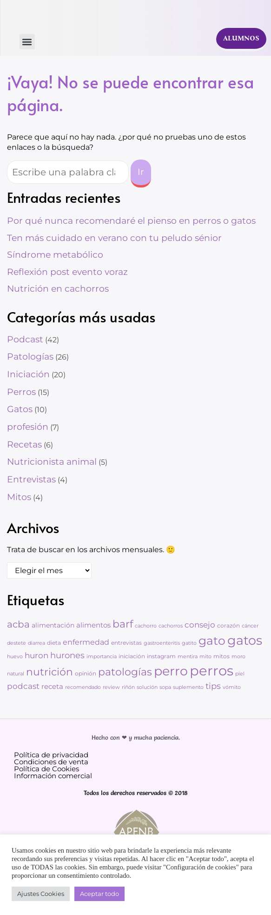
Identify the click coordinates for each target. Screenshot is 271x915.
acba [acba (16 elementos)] (18, 624)
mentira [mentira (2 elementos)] (188, 657)
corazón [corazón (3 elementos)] (228, 625)
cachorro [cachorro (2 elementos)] (146, 626)
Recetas (24, 444)
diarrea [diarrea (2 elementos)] (36, 643)
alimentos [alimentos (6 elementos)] (93, 625)
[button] (27, 41)
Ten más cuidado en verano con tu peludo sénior (114, 238)
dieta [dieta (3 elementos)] (54, 642)
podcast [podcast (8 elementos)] (23, 686)
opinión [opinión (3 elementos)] (85, 673)
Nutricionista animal (52, 461)
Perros (21, 392)
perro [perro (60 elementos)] (171, 671)
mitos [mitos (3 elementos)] (221, 656)
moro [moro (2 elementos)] (238, 657)
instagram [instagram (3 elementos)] (161, 656)
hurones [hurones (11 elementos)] (67, 655)
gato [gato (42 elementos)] (211, 641)
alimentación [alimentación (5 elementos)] (53, 625)
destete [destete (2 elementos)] (16, 643)
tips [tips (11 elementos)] (213, 686)
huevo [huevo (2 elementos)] (15, 657)
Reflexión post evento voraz (67, 272)
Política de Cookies (46, 768)
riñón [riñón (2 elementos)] (128, 687)
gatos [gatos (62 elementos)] (244, 640)
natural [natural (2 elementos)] (15, 674)
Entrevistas (31, 479)
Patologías (30, 356)
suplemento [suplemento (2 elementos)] (188, 687)
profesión (27, 426)
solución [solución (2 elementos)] (147, 687)
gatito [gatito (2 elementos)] (189, 643)
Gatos (20, 409)
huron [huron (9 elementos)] (36, 655)
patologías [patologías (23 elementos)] (125, 672)
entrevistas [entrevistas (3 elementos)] (126, 642)
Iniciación (28, 374)
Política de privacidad (51, 754)
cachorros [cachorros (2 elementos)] (171, 626)
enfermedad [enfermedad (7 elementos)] (86, 642)
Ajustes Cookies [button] (40, 893)
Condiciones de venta (51, 761)
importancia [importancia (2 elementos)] (101, 657)
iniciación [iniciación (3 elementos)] (132, 656)
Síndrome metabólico (55, 254)
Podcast (25, 339)
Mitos (19, 497)
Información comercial (53, 775)
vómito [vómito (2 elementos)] (232, 687)
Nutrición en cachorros (58, 288)
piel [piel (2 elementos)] (240, 674)
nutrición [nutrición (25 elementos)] (49, 671)
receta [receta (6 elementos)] (52, 686)
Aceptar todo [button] (99, 893)
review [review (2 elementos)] (111, 687)
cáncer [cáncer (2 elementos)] (250, 626)
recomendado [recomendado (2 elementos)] (83, 687)
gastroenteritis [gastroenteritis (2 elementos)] (162, 643)
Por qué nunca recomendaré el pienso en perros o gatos (131, 220)
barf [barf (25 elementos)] (122, 623)
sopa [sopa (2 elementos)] (165, 687)
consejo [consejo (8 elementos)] (200, 624)
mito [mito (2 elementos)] (205, 657)
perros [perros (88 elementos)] (211, 670)
